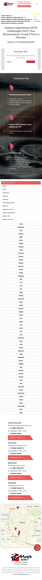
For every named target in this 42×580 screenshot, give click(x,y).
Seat (21, 383)
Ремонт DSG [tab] (6, 216)
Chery (21, 250)
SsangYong (21, 393)
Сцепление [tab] (6, 192)
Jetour (21, 328)
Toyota (21, 403)
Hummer (20, 308)
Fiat (21, 282)
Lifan (21, 344)
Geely (21, 292)
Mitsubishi (21, 357)
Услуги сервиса (5, 15)
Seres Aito (21, 386)
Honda (21, 305)
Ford (21, 286)
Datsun (21, 269)
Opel (21, 367)
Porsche (21, 373)
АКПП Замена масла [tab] (9, 202)
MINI (21, 354)
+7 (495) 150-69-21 (17, 428)
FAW (21, 279)
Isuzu (21, 318)
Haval (21, 302)
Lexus (21, 341)
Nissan (21, 360)
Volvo (21, 409)
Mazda (21, 347)
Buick (21, 240)
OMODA (21, 364)
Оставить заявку (15, 433)
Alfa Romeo (21, 227)
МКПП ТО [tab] (5, 206)
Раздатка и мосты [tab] (8, 209)
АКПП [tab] (4, 189)
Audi (21, 230)
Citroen (21, 260)
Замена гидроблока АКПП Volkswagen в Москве (15, 19)
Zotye (21, 412)
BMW (20, 237)
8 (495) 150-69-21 (24, 2)
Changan (21, 247)
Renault (21, 377)
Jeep (21, 325)
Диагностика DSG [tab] (8, 219)
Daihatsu (21, 266)
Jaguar (21, 321)
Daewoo (21, 263)
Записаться (30, 61)
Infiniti (21, 315)
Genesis (21, 295)
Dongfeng (21, 276)
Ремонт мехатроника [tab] (9, 212)
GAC (21, 289)
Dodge (21, 273)
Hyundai (21, 312)
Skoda (21, 390)
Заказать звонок (23, 6)
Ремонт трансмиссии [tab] (9, 182)
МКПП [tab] (4, 186)
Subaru (21, 396)
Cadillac (21, 243)
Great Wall (21, 299)
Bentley (21, 234)
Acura (21, 224)
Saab (21, 380)
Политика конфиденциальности (21, 574)
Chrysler (21, 256)
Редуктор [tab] (5, 196)
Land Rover (21, 338)
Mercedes (21, 351)
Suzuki (21, 399)
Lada (21, 334)
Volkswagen (21, 406)
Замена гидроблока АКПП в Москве (12, 17)
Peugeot (21, 370)
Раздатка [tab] (5, 199)
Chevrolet (21, 253)
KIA (21, 331)
